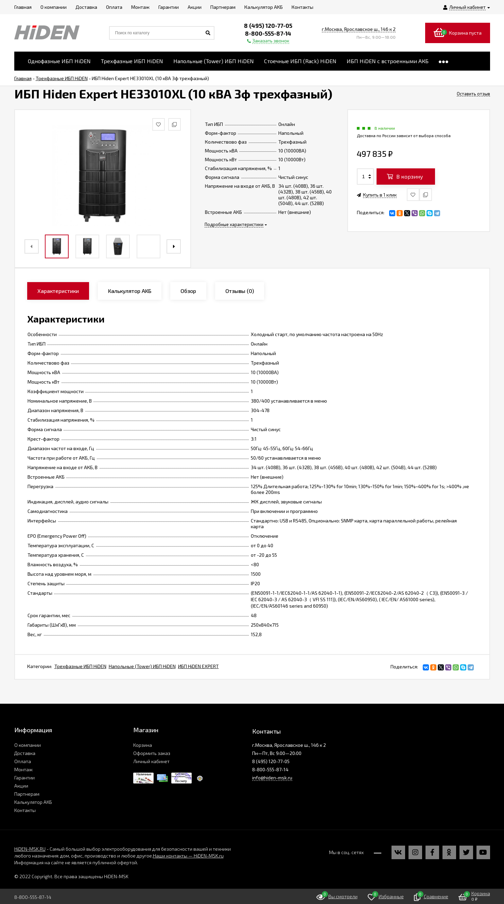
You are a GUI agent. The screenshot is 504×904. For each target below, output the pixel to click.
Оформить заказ (151, 753)
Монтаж (23, 769)
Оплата (22, 761)
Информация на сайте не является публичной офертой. (76, 862)
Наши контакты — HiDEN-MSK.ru (188, 856)
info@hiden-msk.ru (272, 777)
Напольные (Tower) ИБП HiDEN (142, 666)
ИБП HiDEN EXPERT (198, 666)
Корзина (142, 745)
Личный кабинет (151, 761)
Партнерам (26, 794)
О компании (27, 745)
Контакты (25, 810)
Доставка (24, 753)
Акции (21, 786)
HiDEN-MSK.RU (30, 849)
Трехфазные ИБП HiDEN (80, 666)
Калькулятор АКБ (33, 802)
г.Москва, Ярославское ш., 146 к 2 (359, 29)
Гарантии (24, 777)
